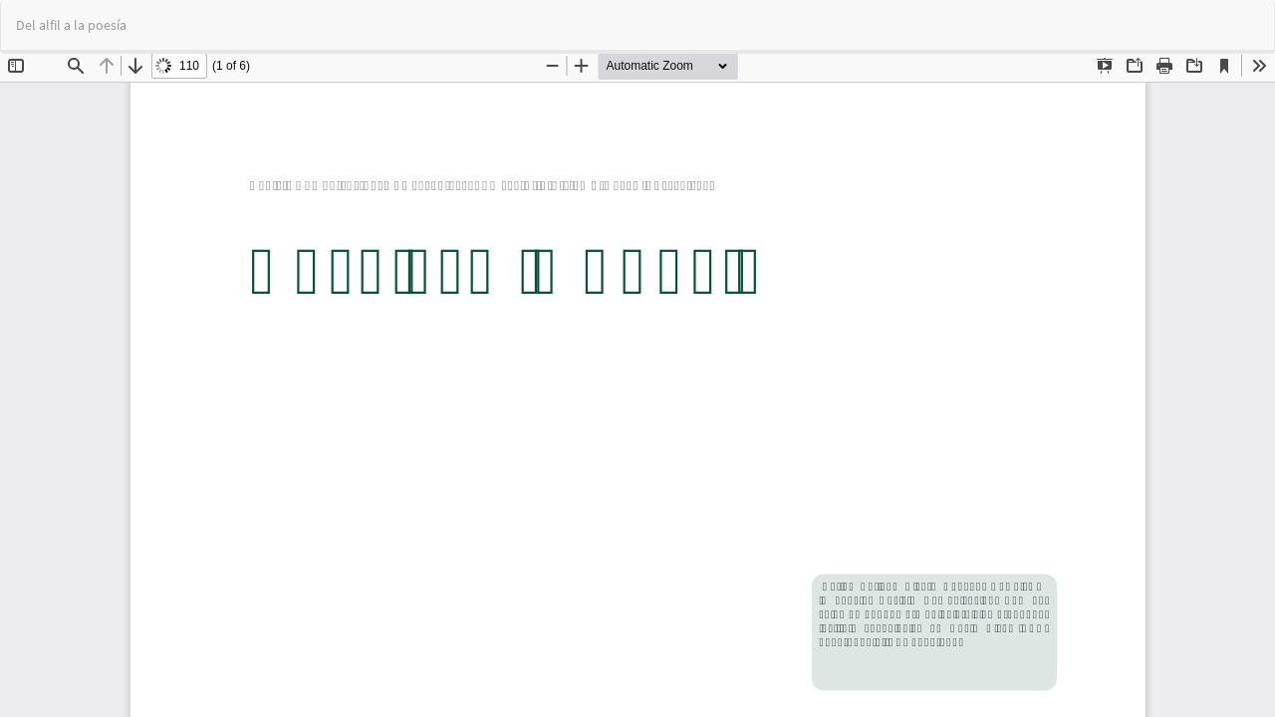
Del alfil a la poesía (71, 25)
